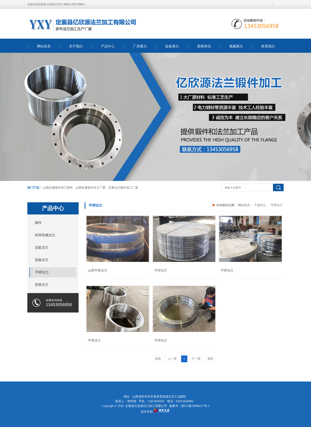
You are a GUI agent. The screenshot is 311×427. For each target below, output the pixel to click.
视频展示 (236, 46)
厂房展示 (140, 46)
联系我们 (278, 4)
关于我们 (76, 46)
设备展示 (172, 46)
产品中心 (108, 46)
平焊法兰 (276, 205)
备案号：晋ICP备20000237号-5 (189, 406)
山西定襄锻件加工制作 (58, 187)
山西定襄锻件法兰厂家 (91, 187)
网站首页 (44, 46)
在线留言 (266, 4)
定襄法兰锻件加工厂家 (123, 187)
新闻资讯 (204, 46)
